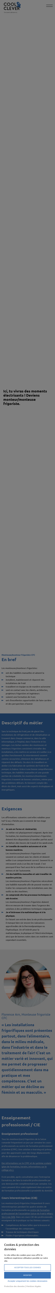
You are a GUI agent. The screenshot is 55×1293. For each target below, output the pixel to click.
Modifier (27, 1275)
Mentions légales (33, 1286)
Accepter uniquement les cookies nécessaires (27, 1281)
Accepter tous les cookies (27, 1267)
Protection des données (14, 1286)
